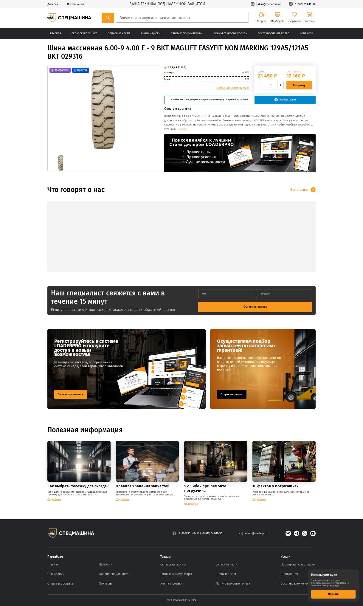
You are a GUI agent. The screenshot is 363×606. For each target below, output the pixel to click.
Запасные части (119, 33)
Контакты (306, 33)
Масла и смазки (171, 583)
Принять (333, 594)
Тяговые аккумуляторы (186, 33)
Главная (55, 33)
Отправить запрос (232, 394)
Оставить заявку (255, 307)
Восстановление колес (273, 33)
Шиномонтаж (290, 574)
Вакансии (105, 564)
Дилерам (52, 4)
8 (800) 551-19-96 (302, 4)
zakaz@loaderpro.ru (265, 4)
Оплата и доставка (60, 583)
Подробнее (54, 499)
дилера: (298, 71)
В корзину (299, 85)
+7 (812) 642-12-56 (212, 533)
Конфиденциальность (114, 574)
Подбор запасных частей (298, 564)
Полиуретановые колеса (230, 33)
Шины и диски (150, 33)
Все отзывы (299, 189)
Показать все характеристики (232, 88)
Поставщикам (75, 4)
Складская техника (84, 33)
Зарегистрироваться (70, 394)
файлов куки (333, 586)
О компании (55, 574)
